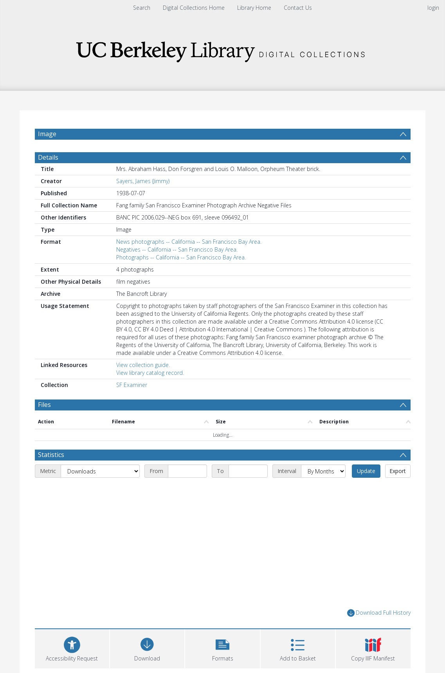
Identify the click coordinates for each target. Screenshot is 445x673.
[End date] (248, 475)
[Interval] (323, 475)
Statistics (51, 459)
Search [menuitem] (141, 7)
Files (44, 408)
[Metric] (100, 475)
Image (47, 134)
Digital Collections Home (194, 7)
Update (366, 475)
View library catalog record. (150, 376)
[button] (222, 651)
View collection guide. (143, 368)
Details (48, 161)
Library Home (254, 7)
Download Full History (379, 617)
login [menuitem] (433, 7)
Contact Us (298, 7)
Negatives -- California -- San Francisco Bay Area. (177, 253)
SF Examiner (131, 388)
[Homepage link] (222, 49)
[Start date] (187, 475)
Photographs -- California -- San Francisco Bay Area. (181, 261)
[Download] (147, 651)
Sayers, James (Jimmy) (142, 185)
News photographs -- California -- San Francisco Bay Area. (188, 245)
